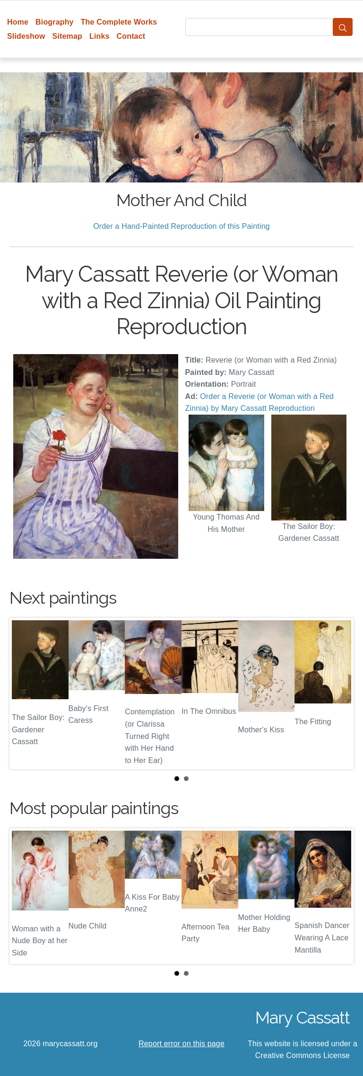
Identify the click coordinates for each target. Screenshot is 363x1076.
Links (99, 36)
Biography (54, 22)
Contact (131, 36)
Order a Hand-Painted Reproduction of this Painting (181, 226)
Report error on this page (181, 1044)
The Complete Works (119, 22)
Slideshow (26, 36)
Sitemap (67, 36)
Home (17, 22)
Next (338, 693)
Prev (24, 693)
